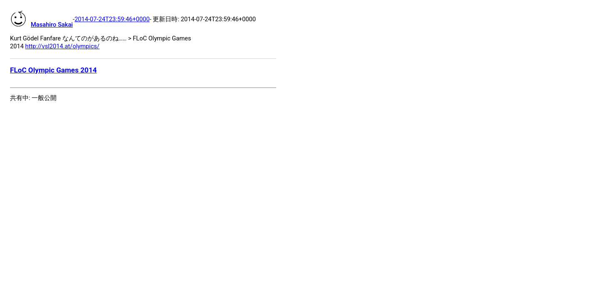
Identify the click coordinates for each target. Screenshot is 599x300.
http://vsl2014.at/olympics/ (62, 46)
